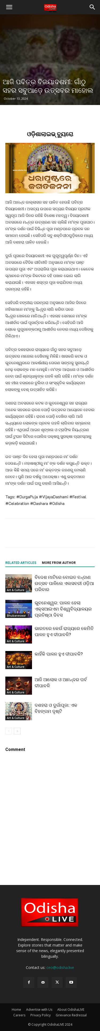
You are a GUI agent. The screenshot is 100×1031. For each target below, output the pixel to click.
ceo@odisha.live (60, 967)
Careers (19, 1015)
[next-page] (17, 731)
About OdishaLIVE (70, 1009)
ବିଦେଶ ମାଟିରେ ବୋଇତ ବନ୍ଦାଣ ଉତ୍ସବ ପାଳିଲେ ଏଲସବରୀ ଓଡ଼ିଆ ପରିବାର (64, 583)
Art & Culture (15, 590)
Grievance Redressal (71, 1015)
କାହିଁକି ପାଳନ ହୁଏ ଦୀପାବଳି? (59, 654)
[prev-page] (8, 731)
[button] (9, 7)
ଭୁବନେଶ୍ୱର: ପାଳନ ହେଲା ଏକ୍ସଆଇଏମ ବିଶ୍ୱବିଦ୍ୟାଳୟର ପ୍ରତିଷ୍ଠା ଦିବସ (63, 609)
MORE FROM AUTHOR (59, 563)
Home (16, 1009)
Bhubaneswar (16, 615)
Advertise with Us (39, 1009)
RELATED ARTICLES (20, 563)
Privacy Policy (40, 1015)
